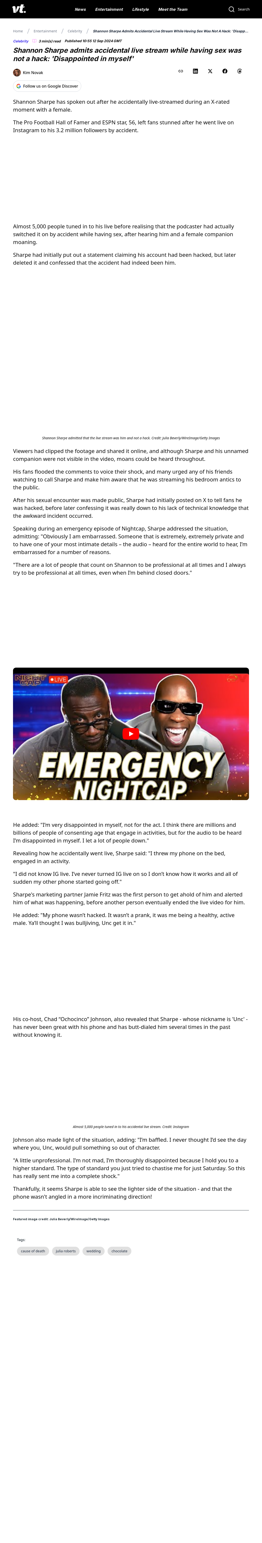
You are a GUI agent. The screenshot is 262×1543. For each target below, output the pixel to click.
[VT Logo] (19, 9)
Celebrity (75, 31)
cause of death (33, 1251)
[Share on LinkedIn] (195, 71)
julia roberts (66, 1251)
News (80, 9)
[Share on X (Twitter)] (210, 71)
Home (18, 31)
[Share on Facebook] (225, 71)
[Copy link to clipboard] (180, 71)
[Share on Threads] (239, 71)
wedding (93, 1251)
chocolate (119, 1251)
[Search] (239, 9)
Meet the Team (172, 9)
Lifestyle (140, 9)
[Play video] (131, 734)
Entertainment (109, 9)
